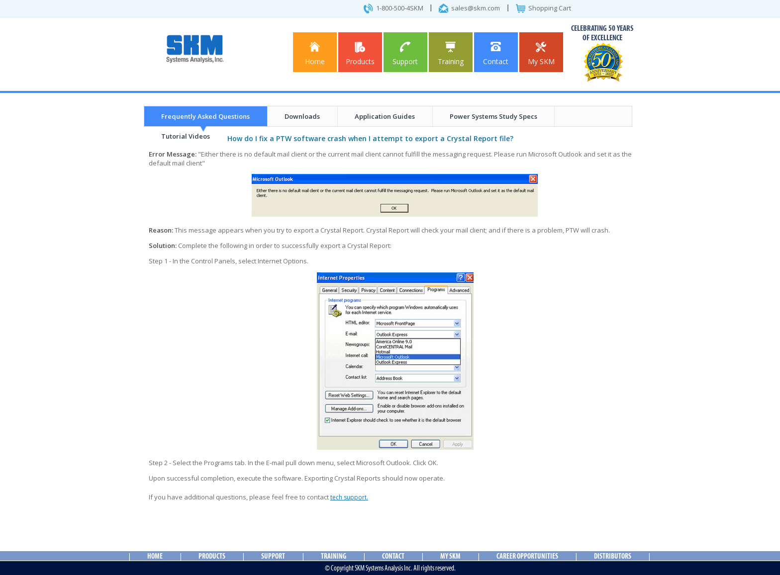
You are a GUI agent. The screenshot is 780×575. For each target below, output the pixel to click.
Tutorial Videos (185, 136)
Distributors (612, 556)
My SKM (541, 54)
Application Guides (385, 116)
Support (405, 54)
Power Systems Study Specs (493, 116)
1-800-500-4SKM (399, 7)
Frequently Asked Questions (205, 116)
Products (360, 54)
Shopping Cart (549, 7)
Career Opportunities (527, 556)
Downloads (302, 116)
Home (315, 54)
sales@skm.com (475, 7)
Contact (495, 54)
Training (451, 54)
